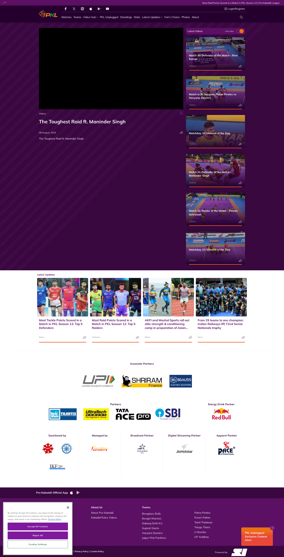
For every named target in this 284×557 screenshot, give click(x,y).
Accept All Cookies (37, 544)
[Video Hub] (90, 17)
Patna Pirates (202, 512)
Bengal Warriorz (151, 518)
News (41, 337)
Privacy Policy (82, 551)
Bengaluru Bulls (151, 513)
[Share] (181, 132)
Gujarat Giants (150, 528)
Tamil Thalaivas (203, 522)
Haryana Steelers (152, 533)
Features (96, 337)
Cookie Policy (97, 551)
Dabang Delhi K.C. (152, 523)
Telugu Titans (202, 527)
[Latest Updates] (152, 17)
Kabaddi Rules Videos (104, 517)
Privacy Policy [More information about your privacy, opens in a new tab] (54, 537)
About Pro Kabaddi (102, 512)
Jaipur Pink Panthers (154, 538)
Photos (44, 517)
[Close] (68, 525)
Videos (42, 113)
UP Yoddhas (201, 537)
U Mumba (200, 532)
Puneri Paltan (202, 517)
